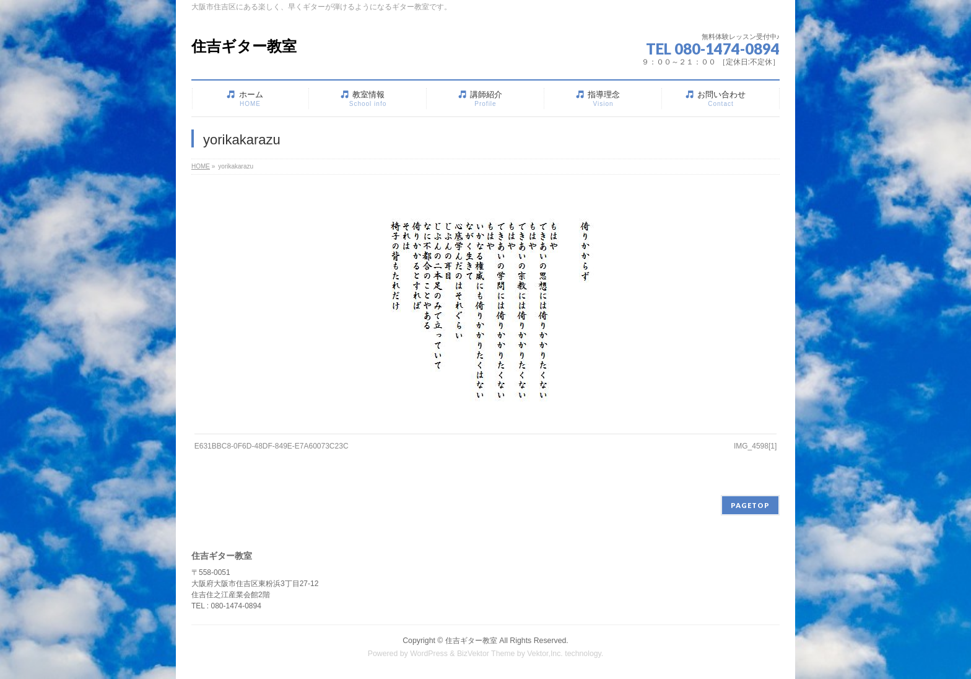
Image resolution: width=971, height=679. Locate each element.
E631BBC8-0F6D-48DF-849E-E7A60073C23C (271, 446)
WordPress (429, 653)
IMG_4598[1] (755, 446)
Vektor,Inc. (545, 653)
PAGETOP (750, 505)
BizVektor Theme (486, 653)
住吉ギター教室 (244, 46)
